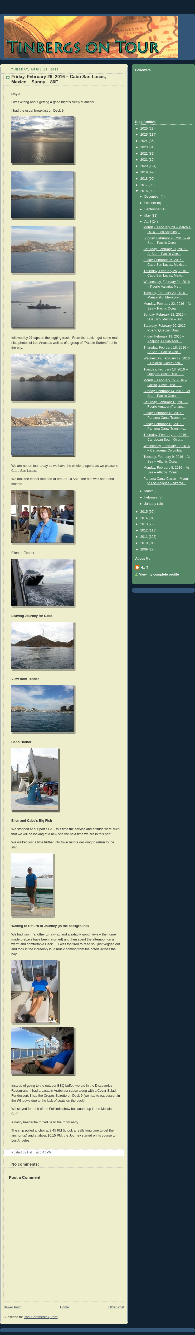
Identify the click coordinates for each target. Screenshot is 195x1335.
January (150, 504)
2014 (144, 518)
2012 (144, 530)
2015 (144, 512)
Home (64, 1307)
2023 (144, 147)
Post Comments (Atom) (41, 1317)
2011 (144, 537)
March (149, 491)
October (150, 203)
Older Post (116, 1307)
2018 (144, 178)
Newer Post (12, 1307)
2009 (144, 549)
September (153, 209)
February (151, 497)
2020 (144, 166)
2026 (144, 128)
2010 (144, 543)
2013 (144, 524)
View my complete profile (159, 574)
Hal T (144, 567)
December (152, 196)
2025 (144, 134)
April (148, 222)
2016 (144, 191)
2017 (144, 185)
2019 (144, 172)
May (148, 215)
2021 (144, 159)
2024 (144, 141)
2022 (144, 153)
